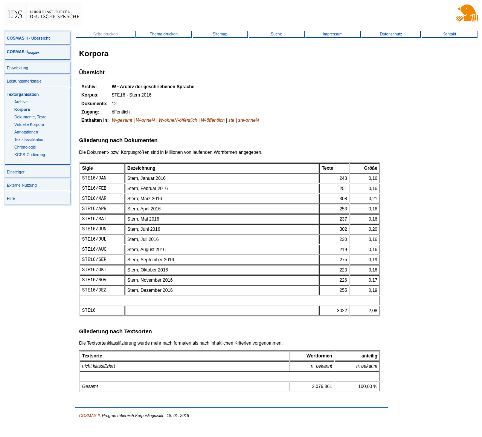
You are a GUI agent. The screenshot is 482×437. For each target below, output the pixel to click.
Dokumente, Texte (30, 117)
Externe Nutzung (22, 185)
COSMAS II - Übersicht (28, 38)
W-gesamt (122, 121)
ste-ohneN (248, 121)
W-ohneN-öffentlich (178, 121)
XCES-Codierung (29, 154)
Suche (276, 34)
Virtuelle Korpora (29, 124)
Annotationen (26, 132)
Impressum (333, 34)
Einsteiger (15, 172)
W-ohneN (145, 121)
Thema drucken (164, 34)
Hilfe (11, 198)
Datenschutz (391, 34)
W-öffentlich (213, 121)
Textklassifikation (29, 139)
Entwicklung (17, 68)
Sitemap (220, 34)
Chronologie (25, 147)
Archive (21, 102)
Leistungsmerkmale (24, 81)
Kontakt (449, 34)
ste (231, 121)
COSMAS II (23, 51)
